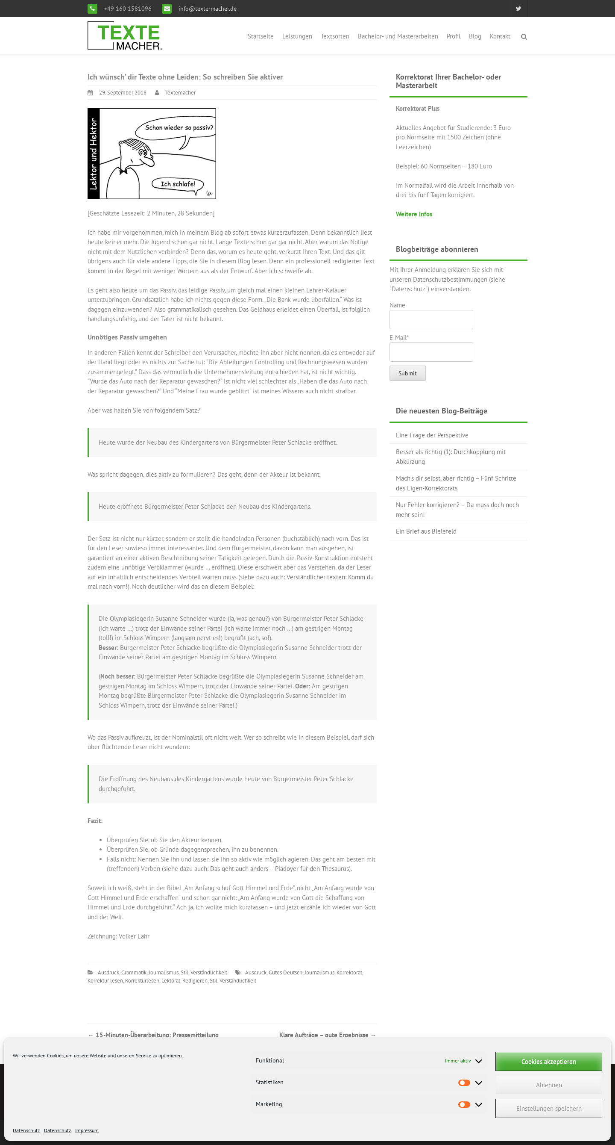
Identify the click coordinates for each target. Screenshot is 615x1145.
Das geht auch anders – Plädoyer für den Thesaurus (279, 869)
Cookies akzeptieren (548, 1061)
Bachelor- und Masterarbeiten (398, 36)
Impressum (87, 1130)
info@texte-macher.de (207, 8)
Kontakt (500, 36)
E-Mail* (431, 347)
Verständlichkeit (208, 972)
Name (431, 315)
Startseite (261, 36)
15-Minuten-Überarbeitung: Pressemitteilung (153, 1035)
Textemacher (180, 92)
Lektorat (170, 980)
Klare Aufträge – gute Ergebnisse (328, 1035)
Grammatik (133, 972)
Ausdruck (108, 972)
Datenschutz (26, 1130)
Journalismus (164, 972)
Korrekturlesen (142, 980)
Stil (184, 972)
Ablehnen (549, 1085)
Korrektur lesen (105, 980)
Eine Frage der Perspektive (432, 435)
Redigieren (195, 980)
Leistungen (297, 36)
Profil (453, 36)
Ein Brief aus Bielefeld (426, 531)
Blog (475, 36)
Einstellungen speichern (549, 1108)
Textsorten (335, 36)
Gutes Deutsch (285, 972)
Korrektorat (349, 972)
